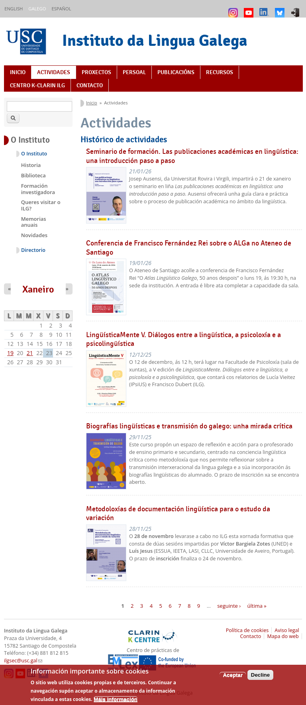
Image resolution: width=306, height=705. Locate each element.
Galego (37, 9)
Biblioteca (33, 175)
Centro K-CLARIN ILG (37, 85)
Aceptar (233, 678)
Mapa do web (282, 636)
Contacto (89, 85)
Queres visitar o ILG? (41, 205)
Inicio (18, 72)
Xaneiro (38, 289)
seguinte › (229, 605)
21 (30, 353)
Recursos (219, 72)
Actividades (53, 72)
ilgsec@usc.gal (23, 660)
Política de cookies (247, 630)
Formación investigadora (38, 189)
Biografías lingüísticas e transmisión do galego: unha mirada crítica (189, 426)
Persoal (134, 72)
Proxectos (96, 72)
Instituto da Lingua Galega (154, 40)
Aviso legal (287, 630)
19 (10, 353)
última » (257, 605)
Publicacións (175, 72)
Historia (31, 165)
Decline (260, 678)
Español (61, 9)
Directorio (33, 250)
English (13, 9)
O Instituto (34, 153)
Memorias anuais (33, 222)
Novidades (34, 235)
